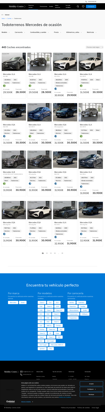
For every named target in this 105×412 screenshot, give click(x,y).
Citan (57, 333)
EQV (41, 341)
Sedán (85, 310)
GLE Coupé (43, 345)
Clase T (42, 337)
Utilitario (84, 314)
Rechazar (91, 401)
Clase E (56, 314)
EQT (59, 337)
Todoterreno (73, 314)
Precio (56, 32)
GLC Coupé (50, 341)
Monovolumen (73, 310)
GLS (41, 322)
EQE (48, 318)
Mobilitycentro (39, 384)
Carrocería (18, 32)
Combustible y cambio (38, 32)
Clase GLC (59, 310)
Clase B (49, 306)
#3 (50, 333)
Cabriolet (81, 302)
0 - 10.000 (71, 376)
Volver (7, 15)
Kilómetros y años (72, 32)
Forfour (42, 329)
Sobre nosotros (40, 382)
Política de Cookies (65, 404)
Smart (23, 302)
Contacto (91, 6)
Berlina (71, 302)
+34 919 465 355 (91, 1)
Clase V (51, 337)
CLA (50, 302)
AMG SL (49, 325)
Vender (38, 379)
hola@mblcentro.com (28, 371)
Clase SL (42, 333)
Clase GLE (52, 329)
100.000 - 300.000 (73, 384)
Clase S (56, 318)
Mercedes (13, 302)
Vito (50, 349)
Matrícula (90, 32)
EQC (48, 314)
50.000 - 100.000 (73, 382)
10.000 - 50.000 (72, 379)
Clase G (56, 322)
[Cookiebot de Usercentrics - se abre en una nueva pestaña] (10, 409)
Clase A (42, 302)
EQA (41, 306)
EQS (48, 322)
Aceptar (91, 391)
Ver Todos (87, 376)
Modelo (4, 32)
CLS (41, 325)
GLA (57, 302)
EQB (41, 310)
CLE (41, 318)
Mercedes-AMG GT (57, 345)
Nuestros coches (40, 376)
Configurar (91, 396)
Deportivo (72, 306)
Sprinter (42, 349)
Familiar (82, 306)
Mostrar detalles (26, 408)
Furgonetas (73, 318)
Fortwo (58, 325)
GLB (57, 306)
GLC (41, 314)
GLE (61, 329)
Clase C (49, 310)
